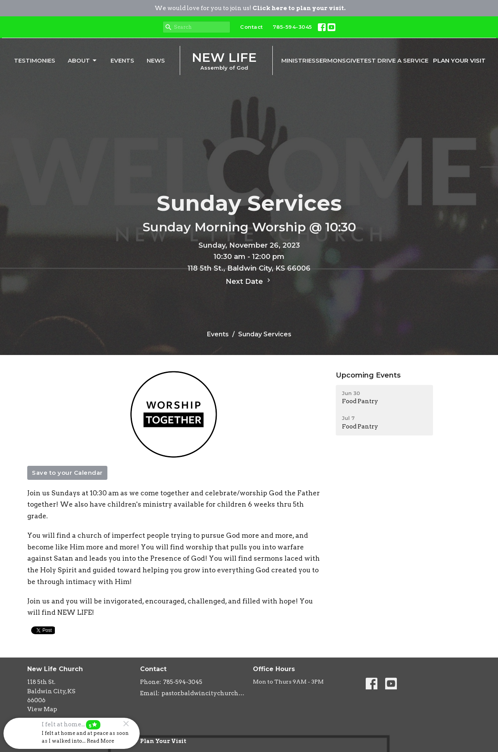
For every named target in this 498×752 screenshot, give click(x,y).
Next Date (249, 281)
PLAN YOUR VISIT (459, 60)
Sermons (331, 60)
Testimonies (34, 60)
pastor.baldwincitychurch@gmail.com (203, 693)
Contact (251, 27)
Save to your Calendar (67, 472)
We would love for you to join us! (249, 8)
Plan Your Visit (163, 741)
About (83, 61)
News (156, 60)
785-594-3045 (292, 27)
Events (122, 60)
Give (353, 60)
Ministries (298, 60)
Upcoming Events (368, 375)
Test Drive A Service (394, 60)
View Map (42, 709)
